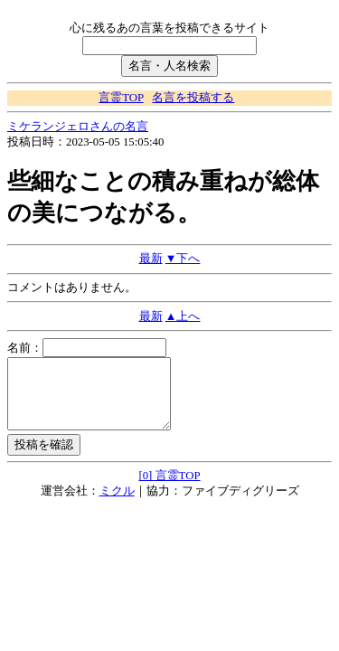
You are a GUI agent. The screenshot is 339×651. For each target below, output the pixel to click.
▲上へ (183, 316)
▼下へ (183, 258)
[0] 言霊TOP (169, 489)
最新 (151, 258)
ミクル (117, 504)
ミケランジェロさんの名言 (77, 126)
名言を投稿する (193, 97)
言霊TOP (121, 97)
